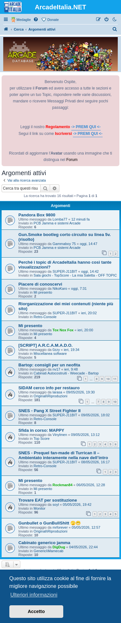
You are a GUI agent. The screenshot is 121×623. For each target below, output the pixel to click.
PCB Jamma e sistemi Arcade (57, 223)
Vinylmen (60, 435)
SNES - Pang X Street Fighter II (49, 410)
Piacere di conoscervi (40, 284)
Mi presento (43, 292)
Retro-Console (45, 317)
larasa (57, 392)
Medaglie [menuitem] (23, 20)
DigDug (59, 547)
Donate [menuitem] (53, 20)
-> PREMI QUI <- (86, 127)
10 (107, 379)
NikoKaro (60, 288)
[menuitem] (36, 20)
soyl (56, 504)
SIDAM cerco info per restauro (49, 387)
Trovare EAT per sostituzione (47, 500)
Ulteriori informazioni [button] (33, 595)
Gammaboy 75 (64, 244)
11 (114, 379)
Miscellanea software (50, 353)
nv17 (56, 369)
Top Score (42, 438)
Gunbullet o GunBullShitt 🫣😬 (49, 523)
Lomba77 (60, 219)
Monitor (39, 508)
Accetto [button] (36, 611)
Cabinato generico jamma (44, 542)
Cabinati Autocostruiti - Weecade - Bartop (66, 373)
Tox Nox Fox (63, 330)
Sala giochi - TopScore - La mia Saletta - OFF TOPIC (75, 275)
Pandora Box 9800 (36, 214)
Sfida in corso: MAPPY (41, 430)
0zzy (56, 350)
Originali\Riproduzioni (50, 396)
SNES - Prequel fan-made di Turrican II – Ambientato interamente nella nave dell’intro (63, 455)
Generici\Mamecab (48, 551)
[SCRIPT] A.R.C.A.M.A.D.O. (45, 345)
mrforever (60, 527)
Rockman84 (63, 485)
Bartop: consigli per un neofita (49, 365)
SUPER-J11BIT (65, 271)
